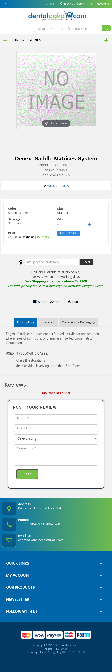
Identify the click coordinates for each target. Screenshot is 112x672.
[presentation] (48, 476)
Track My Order (72, 4)
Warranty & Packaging (78, 322)
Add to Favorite (46, 302)
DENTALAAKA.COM (73, 652)
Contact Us (99, 4)
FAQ (49, 4)
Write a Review (56, 185)
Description (25, 322)
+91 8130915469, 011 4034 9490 (39, 524)
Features (48, 322)
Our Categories (22, 39)
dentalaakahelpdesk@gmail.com (40, 540)
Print (73, 302)
